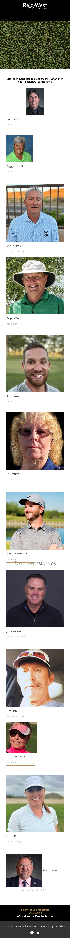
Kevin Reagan (32, 870)
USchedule (59, 926)
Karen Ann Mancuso (18, 756)
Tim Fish (11, 711)
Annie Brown (14, 836)
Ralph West (13, 318)
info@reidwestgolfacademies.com (35, 916)
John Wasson (14, 631)
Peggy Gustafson (17, 166)
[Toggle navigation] (4, 17)
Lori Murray (13, 473)
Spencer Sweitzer (16, 553)
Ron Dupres (13, 246)
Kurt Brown (13, 396)
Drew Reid (12, 119)
